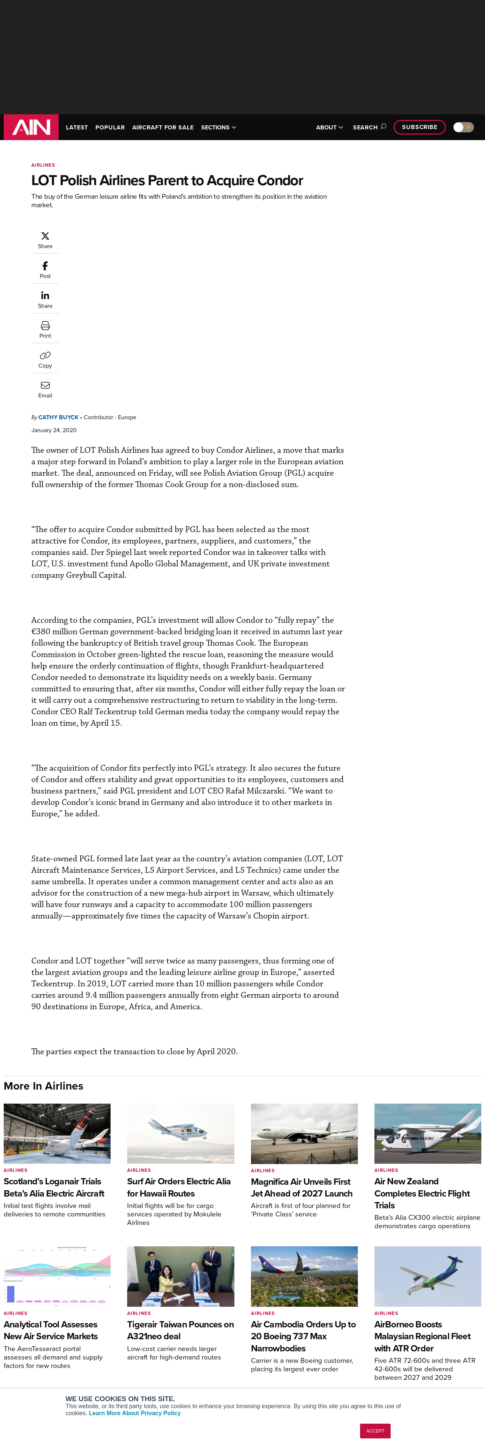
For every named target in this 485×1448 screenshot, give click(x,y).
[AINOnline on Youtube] (448, 1295)
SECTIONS (219, 127)
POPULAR (110, 127)
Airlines (43, 165)
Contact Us (389, 1361)
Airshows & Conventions (283, 1381)
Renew (140, 1351)
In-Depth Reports (274, 1351)
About (383, 1331)
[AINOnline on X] (464, 1295)
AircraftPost (28, 1351)
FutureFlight (24, 1371)
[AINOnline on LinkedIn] (478, 1295)
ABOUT (329, 127)
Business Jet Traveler (39, 1361)
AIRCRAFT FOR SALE (163, 127)
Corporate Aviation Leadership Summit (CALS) (56, 1384)
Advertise (392, 1371)
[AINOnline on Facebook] (435, 1295)
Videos (262, 1361)
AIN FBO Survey (33, 1331)
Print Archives (270, 1331)
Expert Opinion (271, 1341)
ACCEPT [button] (375, 1431)
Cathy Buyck (103, 234)
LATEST (77, 127)
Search (368, 127)
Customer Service (153, 1341)
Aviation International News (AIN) (54, 1341)
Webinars (265, 1371)
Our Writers (390, 1341)
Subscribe (419, 127)
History (384, 1351)
